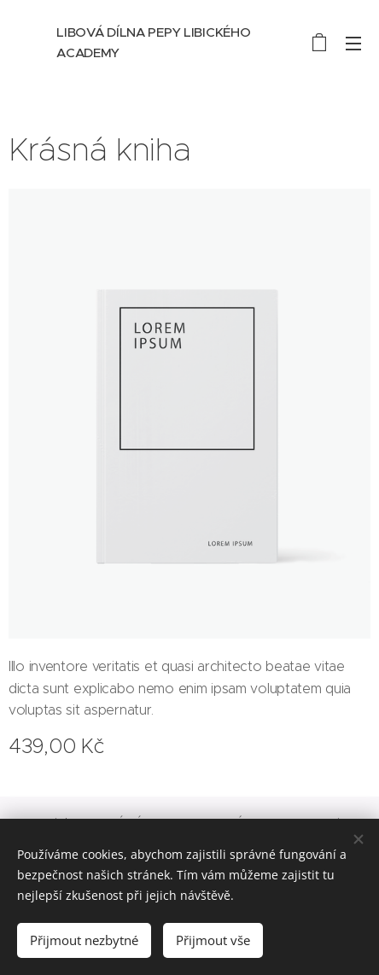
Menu (353, 43)
